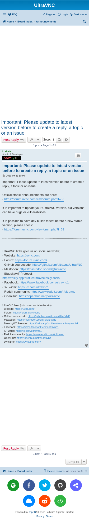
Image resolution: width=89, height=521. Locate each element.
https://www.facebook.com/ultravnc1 (44, 282)
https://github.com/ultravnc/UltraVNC (57, 264)
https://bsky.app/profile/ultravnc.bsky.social (31, 278)
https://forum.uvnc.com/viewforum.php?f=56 (34, 199)
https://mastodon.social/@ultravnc (42, 269)
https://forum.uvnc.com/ (31, 260)
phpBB (32, 512)
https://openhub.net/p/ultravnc (39, 296)
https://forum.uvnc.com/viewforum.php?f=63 (34, 229)
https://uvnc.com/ (28, 255)
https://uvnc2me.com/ (28, 341)
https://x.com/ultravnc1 (33, 287)
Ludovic (6, 151)
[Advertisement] (44, 72)
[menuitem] (12, 14)
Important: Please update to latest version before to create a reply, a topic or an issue (42, 127)
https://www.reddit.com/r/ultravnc (53, 291)
